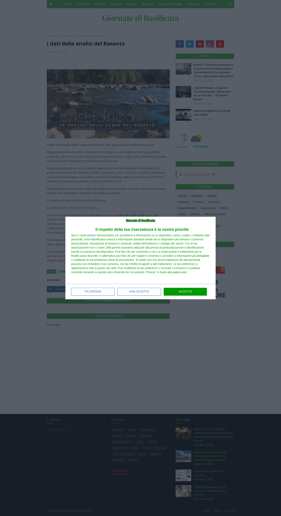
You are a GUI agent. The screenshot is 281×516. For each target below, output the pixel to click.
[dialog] (140, 258)
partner (91, 235)
